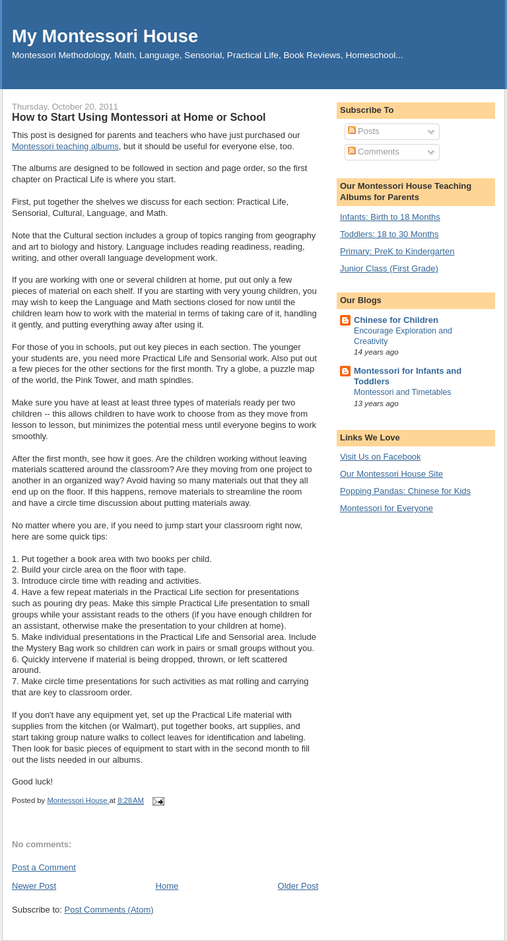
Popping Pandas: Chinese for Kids (405, 491)
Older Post (298, 886)
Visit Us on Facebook (380, 457)
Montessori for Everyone (386, 508)
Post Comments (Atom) (109, 910)
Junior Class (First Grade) (389, 268)
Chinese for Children (396, 320)
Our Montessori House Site (391, 474)
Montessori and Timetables (403, 392)
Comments (373, 152)
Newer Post (34, 886)
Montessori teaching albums (65, 146)
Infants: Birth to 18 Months (390, 217)
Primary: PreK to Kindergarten (397, 251)
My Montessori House (105, 36)
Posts (364, 131)
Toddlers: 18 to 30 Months (389, 234)
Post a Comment (44, 867)
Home (167, 886)
